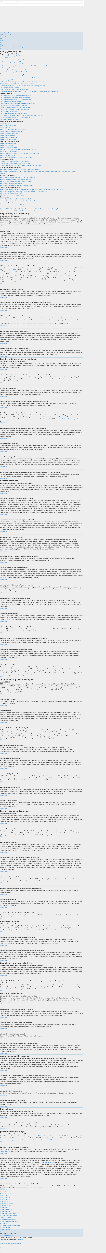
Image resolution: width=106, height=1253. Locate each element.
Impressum (3, 1243)
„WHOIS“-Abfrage (49, 1162)
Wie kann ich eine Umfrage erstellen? (11, 101)
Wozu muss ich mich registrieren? (10, 56)
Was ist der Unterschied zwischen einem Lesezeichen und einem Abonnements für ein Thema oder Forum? (31, 189)
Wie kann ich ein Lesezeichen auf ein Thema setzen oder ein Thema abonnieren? (24, 191)
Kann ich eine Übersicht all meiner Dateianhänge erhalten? (17, 201)
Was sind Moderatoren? (7, 145)
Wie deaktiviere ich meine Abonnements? (12, 195)
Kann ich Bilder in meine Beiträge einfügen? (13, 129)
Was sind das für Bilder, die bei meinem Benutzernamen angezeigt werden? (22, 85)
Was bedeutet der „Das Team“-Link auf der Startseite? (16, 157)
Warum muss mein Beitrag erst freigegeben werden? (15, 117)
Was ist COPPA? (5, 58)
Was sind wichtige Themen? (8, 135)
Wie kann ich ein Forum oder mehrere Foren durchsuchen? (17, 177)
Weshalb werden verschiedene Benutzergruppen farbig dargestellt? (20, 153)
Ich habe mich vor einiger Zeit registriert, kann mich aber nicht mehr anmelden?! (23, 66)
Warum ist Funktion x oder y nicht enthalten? (13, 207)
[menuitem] (7, 35)
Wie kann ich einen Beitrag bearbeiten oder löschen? (15, 97)
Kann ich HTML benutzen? (8, 125)
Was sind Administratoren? (8, 143)
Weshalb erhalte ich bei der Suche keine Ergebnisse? (16, 179)
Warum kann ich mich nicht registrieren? (12, 60)
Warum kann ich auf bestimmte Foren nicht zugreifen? (16, 107)
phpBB (9, 1237)
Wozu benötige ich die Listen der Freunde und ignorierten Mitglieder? (20, 169)
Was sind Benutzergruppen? (8, 147)
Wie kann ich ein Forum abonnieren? (11, 193)
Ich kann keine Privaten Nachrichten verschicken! (14, 161)
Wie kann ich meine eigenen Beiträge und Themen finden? (17, 185)
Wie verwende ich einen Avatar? (9, 87)
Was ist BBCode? (5, 123)
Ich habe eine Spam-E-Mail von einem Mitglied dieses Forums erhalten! (21, 165)
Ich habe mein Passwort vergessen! (10, 68)
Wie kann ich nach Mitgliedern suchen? (11, 183)
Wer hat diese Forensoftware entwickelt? (12, 205)
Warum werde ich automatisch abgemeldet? (13, 70)
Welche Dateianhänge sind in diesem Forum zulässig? (16, 199)
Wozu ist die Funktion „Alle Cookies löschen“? (13, 72)
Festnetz (24, 4)
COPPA (15, 270)
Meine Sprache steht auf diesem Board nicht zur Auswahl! (17, 84)
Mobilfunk (17, 4)
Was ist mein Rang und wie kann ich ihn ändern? (14, 89)
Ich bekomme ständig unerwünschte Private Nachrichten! (17, 163)
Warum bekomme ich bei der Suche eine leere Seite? (15, 181)
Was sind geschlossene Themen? (10, 137)
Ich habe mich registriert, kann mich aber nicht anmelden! (17, 62)
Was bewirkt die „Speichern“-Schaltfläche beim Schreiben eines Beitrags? (21, 115)
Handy (10, 4)
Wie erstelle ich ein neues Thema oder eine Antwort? (15, 95)
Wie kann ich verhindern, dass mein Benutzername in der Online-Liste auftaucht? (24, 78)
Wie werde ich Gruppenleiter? (9, 151)
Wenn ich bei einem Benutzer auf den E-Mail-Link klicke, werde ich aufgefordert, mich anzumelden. (29, 91)
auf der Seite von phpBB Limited (11, 1140)
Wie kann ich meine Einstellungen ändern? (12, 76)
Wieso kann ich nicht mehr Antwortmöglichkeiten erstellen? (17, 103)
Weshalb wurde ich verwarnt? (9, 111)
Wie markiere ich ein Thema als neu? (11, 119)
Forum (37, 4)
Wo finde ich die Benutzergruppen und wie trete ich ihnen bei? (18, 149)
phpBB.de (77, 419)
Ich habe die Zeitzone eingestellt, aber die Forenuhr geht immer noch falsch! (22, 82)
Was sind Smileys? (5, 127)
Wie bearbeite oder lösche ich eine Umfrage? (13, 105)
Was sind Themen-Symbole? (8, 139)
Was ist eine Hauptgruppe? (8, 155)
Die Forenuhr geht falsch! (7, 80)
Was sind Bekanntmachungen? (9, 133)
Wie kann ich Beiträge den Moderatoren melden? (14, 113)
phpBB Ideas (4, 1151)
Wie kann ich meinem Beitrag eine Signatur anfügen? (15, 99)
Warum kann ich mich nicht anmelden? (11, 64)
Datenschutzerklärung (14, 1243)
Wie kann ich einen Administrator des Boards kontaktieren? (17, 211)
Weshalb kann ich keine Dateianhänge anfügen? (14, 109)
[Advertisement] (41, 19)
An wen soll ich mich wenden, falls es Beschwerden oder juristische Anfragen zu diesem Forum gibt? (29, 209)
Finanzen (31, 4)
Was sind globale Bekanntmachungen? (11, 131)
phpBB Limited (64, 419)
